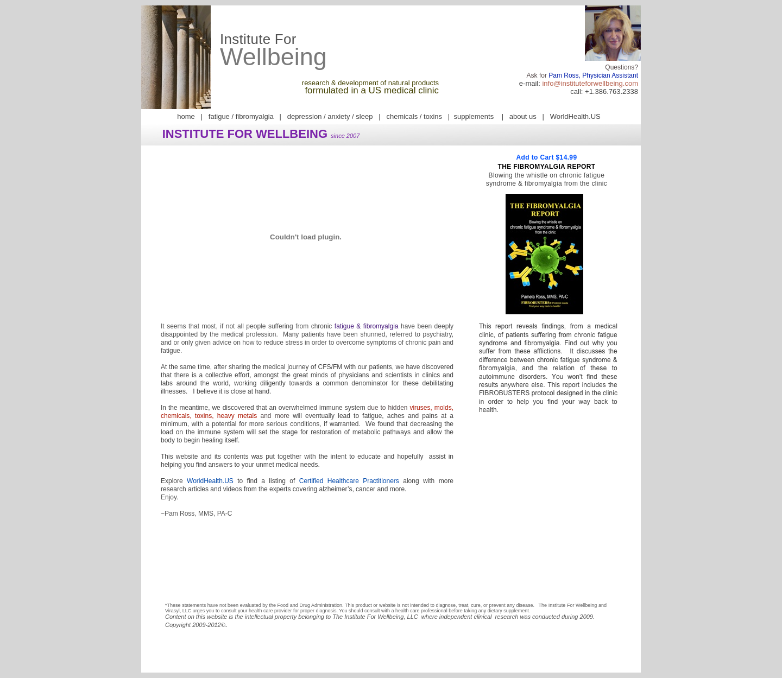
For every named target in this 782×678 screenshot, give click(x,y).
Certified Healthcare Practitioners (349, 481)
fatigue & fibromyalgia (367, 326)
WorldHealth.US (210, 481)
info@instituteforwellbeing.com (590, 83)
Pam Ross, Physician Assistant (593, 75)
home (186, 116)
